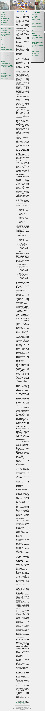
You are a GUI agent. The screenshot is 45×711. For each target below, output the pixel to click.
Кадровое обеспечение (6, 44)
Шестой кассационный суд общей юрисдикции (37, 38)
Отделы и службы (5, 18)
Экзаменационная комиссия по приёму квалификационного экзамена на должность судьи (37, 22)
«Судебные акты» (21, 702)
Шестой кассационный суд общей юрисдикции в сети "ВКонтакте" (37, 42)
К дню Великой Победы (6, 24)
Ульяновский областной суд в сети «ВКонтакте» (37, 51)
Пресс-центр (4, 39)
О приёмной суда (5, 54)
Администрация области (37, 58)
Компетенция (4, 22)
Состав (3, 16)
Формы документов (5, 63)
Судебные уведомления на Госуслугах (7, 76)
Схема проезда (4, 78)
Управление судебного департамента (37, 27)
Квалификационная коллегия (36, 17)
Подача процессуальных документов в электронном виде (7, 66)
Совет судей (34, 14)
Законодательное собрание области (36, 56)
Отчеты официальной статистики (6, 35)
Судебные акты (4, 30)
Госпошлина (4, 59)
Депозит (3, 61)
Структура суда (4, 20)
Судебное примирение (6, 37)
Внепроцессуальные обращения (5, 73)
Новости (3, 41)
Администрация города (37, 60)
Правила (3, 57)
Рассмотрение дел (5, 32)
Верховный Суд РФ (36, 35)
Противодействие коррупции (5, 47)
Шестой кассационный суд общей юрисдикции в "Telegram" (37, 47)
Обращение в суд (5, 69)
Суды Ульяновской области (38, 30)
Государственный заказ (6, 49)
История (3, 14)
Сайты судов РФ (35, 53)
